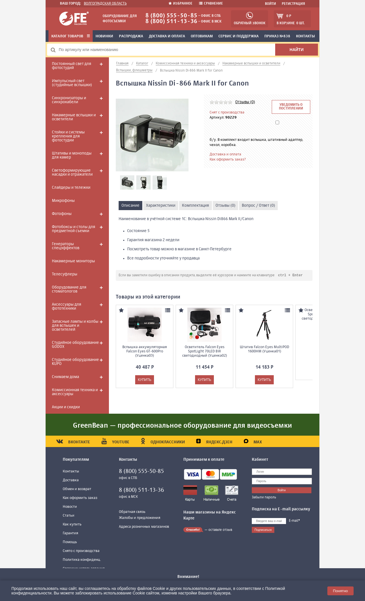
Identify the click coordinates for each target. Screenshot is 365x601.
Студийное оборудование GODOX (75, 345)
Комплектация (195, 206)
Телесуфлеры (64, 274)
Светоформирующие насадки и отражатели (72, 172)
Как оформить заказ (80, 498)
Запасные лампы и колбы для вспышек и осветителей (75, 326)
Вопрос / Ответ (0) (258, 206)
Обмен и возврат (77, 489)
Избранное (181, 3)
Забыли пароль (264, 497)
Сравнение (211, 3)
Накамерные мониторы (73, 261)
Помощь (70, 542)
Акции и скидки (66, 407)
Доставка (71, 480)
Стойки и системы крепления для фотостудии (68, 136)
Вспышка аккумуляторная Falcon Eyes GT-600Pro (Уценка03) (144, 352)
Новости (70, 507)
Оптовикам (202, 36)
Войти (270, 4)
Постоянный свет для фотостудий (71, 66)
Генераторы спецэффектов (65, 246)
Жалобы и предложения (139, 518)
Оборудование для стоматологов (69, 289)
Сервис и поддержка (238, 36)
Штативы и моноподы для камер (72, 155)
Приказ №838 (277, 36)
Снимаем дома (65, 377)
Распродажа (131, 36)
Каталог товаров (70, 36)
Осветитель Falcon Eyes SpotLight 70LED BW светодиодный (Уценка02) (204, 352)
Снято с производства (81, 551)
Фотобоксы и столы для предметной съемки (73, 229)
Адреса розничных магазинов (144, 527)
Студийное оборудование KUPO (75, 362)
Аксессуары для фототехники (66, 306)
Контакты (305, 36)
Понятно (340, 591)
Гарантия (70, 533)
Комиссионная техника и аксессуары (75, 392)
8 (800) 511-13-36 (171, 21)
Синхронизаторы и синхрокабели (69, 100)
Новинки (104, 36)
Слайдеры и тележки (71, 188)
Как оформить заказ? (228, 159)
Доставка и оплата (167, 36)
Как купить (72, 524)
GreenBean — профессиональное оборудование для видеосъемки (182, 425)
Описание (130, 206)
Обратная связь (132, 512)
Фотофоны (62, 214)
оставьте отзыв (220, 530)
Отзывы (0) (245, 102)
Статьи (68, 515)
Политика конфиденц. (82, 560)
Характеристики (160, 206)
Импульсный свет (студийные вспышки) (72, 83)
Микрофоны (63, 201)
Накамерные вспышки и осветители (74, 117)
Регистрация (293, 4)
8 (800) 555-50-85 (171, 16)
